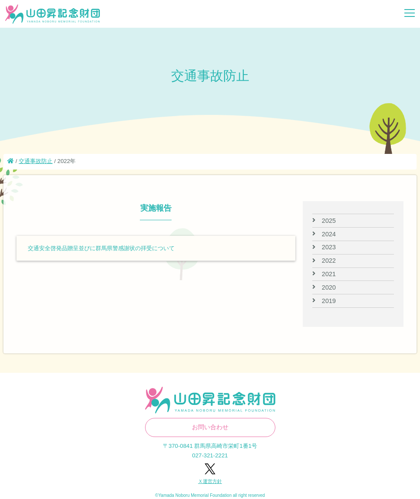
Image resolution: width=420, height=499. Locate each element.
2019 (329, 300)
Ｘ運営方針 (210, 481)
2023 (329, 247)
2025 (329, 220)
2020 (329, 287)
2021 (329, 274)
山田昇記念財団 (52, 14)
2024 (329, 234)
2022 (329, 260)
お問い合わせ (210, 427)
